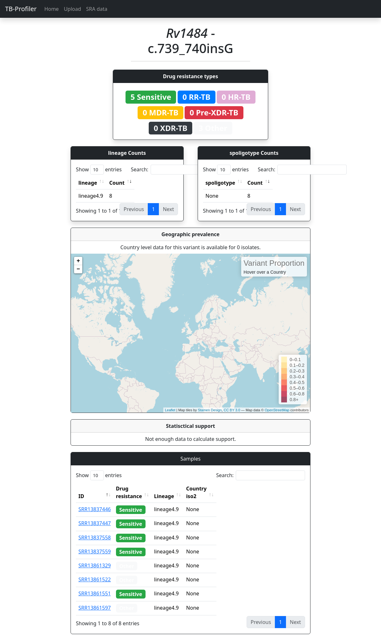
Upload (72, 8)
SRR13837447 (94, 515)
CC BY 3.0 (232, 410)
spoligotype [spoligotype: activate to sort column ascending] (220, 182)
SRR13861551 (94, 585)
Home (51, 8)
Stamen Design (210, 410)
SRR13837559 (94, 543)
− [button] (78, 269)
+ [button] (78, 261)
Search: (175, 170)
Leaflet (170, 410)
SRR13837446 (94, 501)
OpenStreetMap (277, 410)
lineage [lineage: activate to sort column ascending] (87, 182)
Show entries (99, 170)
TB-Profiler (21, 8)
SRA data (96, 8)
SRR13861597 (94, 600)
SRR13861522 (94, 571)
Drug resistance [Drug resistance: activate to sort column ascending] (136, 488)
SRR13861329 (94, 557)
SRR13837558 (94, 529)
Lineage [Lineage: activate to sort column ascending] (178, 488)
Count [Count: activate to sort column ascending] (117, 182)
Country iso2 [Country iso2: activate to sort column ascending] (216, 488)
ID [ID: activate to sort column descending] (81, 488)
